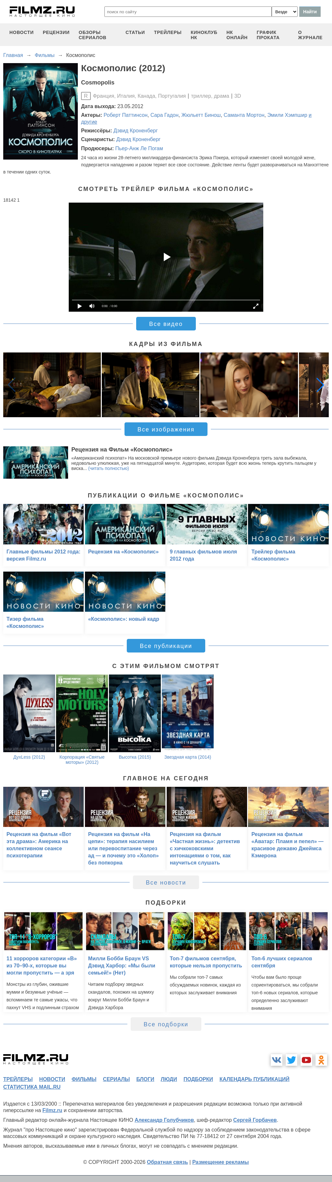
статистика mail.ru (32, 1087)
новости (21, 32)
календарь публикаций (254, 1079)
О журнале (310, 35)
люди (169, 1079)
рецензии (56, 32)
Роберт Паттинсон (126, 115)
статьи (135, 32)
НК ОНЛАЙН (237, 35)
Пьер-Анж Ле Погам (139, 148)
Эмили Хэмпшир (287, 115)
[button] (320, 385)
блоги (145, 1079)
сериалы (116, 1079)
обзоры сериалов (93, 35)
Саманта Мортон (244, 115)
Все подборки (166, 1024)
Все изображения (166, 429)
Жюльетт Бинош (201, 115)
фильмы (84, 1079)
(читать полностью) (108, 468)
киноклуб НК (204, 35)
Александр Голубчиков (164, 1120)
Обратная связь (167, 1162)
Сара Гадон (164, 115)
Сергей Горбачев (255, 1120)
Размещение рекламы (220, 1162)
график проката (268, 35)
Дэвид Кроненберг (135, 130)
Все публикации (166, 646)
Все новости (166, 882)
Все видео (166, 324)
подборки (198, 1079)
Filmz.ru (52, 1110)
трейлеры (168, 32)
